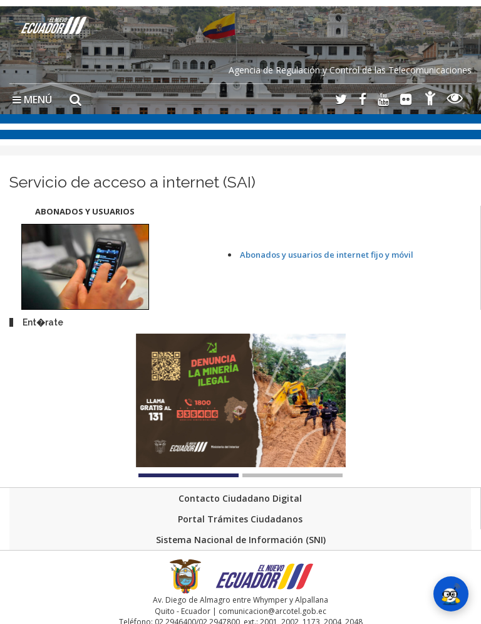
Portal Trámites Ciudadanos (240, 519)
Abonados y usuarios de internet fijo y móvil (326, 254)
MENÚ (32, 100)
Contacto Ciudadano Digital (240, 498)
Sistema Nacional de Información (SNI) (241, 540)
